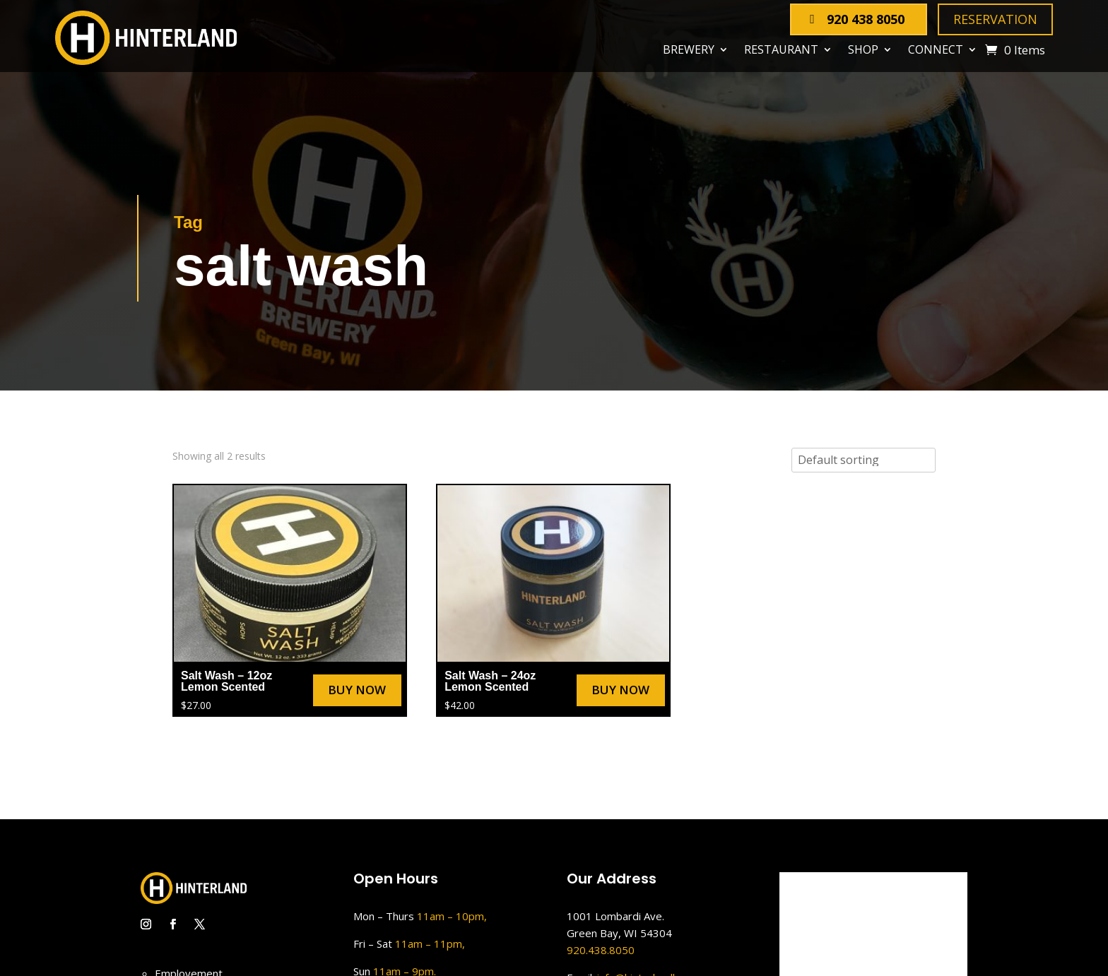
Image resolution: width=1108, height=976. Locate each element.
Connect (935, 50)
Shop (863, 50)
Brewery (688, 50)
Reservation (995, 19)
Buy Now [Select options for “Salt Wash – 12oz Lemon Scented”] (357, 690)
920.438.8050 (601, 950)
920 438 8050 (865, 19)
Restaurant (781, 50)
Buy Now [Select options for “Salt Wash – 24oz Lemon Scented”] (620, 690)
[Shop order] (863, 460)
